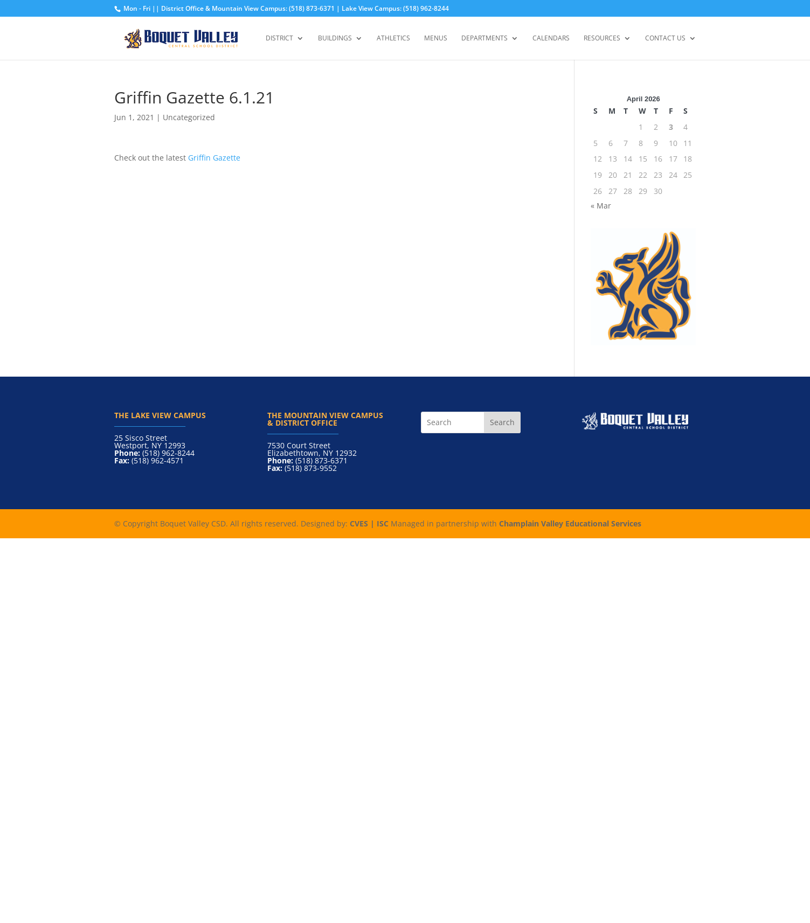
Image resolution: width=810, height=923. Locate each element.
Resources (602, 38)
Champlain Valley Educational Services (570, 523)
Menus (435, 38)
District (279, 38)
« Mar (601, 205)
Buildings (335, 38)
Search (502, 422)
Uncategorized (189, 117)
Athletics (393, 38)
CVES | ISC (369, 523)
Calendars (551, 38)
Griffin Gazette (214, 157)
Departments (484, 38)
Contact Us (665, 38)
